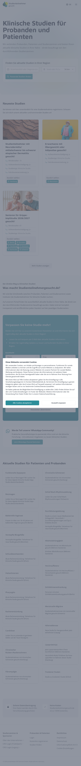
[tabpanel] (40, 378)
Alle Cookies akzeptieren (22, 403)
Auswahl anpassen (58, 403)
